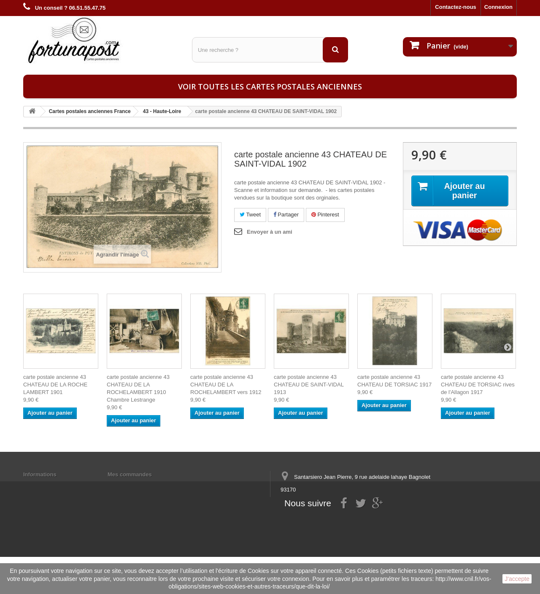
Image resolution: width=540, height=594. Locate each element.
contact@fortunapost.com (345, 521)
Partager (286, 214)
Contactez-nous (455, 7)
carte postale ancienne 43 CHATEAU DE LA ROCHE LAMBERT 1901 (55, 384)
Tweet (250, 214)
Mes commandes (130, 474)
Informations (40, 474)
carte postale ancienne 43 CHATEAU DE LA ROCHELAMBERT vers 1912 (226, 384)
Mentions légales (45, 485)
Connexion (498, 7)
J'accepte (517, 578)
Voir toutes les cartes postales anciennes (270, 86)
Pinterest (325, 214)
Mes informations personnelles (148, 485)
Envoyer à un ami (269, 232)
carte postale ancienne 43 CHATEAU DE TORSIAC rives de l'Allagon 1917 (478, 384)
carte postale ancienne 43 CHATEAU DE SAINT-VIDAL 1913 (308, 384)
